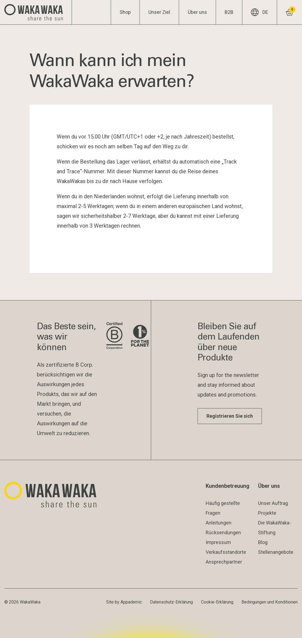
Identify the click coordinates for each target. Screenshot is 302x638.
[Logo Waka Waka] (36, 12)
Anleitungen (218, 523)
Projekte (267, 513)
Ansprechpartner (224, 562)
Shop (125, 12)
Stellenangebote (275, 552)
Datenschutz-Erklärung (171, 602)
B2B (229, 12)
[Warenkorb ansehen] (289, 12)
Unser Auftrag (273, 503)
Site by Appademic (124, 602)
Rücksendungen (223, 532)
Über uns (197, 12)
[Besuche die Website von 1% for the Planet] (140, 336)
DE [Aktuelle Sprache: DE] (259, 12)
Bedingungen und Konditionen (269, 602)
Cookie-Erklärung (217, 602)
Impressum (218, 542)
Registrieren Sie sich (229, 416)
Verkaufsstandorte (226, 552)
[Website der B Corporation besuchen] (114, 336)
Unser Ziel (159, 12)
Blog (263, 542)
